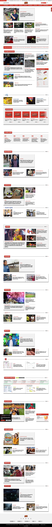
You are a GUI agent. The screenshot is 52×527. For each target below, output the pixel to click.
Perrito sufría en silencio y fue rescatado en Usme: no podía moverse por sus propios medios (41, 31)
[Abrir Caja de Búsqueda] (47, 2)
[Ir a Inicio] (26, 3)
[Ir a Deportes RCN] (7, 312)
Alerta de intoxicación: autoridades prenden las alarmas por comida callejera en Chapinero (18, 173)
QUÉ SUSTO (40, 5)
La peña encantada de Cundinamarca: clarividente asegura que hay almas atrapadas (18, 507)
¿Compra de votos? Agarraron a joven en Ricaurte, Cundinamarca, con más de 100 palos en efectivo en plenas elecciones (13, 202)
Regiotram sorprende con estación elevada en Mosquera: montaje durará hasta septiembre (41, 63)
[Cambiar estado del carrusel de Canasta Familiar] (5, 0)
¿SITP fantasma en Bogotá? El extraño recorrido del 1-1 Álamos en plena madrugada (26, 495)
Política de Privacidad (21, 524)
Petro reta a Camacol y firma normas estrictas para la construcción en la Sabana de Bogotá (30, 203)
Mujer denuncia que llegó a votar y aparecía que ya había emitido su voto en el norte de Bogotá (26, 161)
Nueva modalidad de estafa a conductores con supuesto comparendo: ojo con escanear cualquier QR (8, 31)
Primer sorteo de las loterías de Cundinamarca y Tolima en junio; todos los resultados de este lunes (29, 56)
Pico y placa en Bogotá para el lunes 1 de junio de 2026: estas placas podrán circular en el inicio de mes (30, 71)
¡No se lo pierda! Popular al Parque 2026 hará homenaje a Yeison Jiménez (18, 451)
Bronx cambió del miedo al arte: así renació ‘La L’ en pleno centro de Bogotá (26, 439)
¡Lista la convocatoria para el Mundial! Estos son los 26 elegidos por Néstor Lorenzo (41, 245)
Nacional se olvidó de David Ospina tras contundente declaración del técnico (17, 318)
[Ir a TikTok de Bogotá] (28, 518)
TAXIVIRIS (16, 5)
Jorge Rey (15, 47)
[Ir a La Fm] (6, 95)
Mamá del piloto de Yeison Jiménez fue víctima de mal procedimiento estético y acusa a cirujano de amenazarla (42, 238)
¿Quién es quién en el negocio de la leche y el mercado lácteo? (18, 389)
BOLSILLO (25, 5)
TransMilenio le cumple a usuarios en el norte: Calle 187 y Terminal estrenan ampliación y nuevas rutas (26, 15)
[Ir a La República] (5, 359)
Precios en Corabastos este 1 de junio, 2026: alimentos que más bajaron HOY (41, 352)
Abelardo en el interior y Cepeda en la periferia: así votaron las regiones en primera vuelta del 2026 (42, 232)
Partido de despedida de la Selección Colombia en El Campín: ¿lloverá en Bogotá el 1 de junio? (30, 301)
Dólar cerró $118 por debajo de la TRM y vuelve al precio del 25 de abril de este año (40, 365)
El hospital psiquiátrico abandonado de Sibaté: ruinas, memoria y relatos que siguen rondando (41, 507)
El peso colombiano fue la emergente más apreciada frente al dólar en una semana (18, 365)
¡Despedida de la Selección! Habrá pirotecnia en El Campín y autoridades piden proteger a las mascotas (14, 307)
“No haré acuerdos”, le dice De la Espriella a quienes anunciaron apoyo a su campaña (41, 101)
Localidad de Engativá (48, 47)
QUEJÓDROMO (6, 5)
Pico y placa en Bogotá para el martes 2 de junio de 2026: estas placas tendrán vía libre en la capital (13, 68)
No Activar (8, 420)
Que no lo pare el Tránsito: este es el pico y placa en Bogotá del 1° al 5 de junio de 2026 (18, 278)
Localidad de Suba (21, 47)
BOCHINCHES (30, 5)
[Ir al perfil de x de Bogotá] (23, 518)
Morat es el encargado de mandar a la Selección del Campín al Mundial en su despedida (12, 418)
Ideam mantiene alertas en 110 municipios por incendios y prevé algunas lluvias (41, 389)
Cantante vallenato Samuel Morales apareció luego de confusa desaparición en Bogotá (29, 420)
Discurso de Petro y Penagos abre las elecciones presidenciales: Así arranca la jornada (41, 173)
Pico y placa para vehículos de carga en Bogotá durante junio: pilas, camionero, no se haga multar (41, 40)
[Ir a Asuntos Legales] (9, 207)
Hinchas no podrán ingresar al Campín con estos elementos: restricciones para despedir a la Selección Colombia (23, 77)
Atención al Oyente (28, 524)
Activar (3, 420)
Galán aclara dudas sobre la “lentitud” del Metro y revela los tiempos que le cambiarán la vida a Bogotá (41, 278)
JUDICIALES (11, 5)
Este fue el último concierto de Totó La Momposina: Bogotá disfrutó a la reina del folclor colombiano (30, 412)
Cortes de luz (41, 47)
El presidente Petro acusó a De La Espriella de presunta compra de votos (18, 213)
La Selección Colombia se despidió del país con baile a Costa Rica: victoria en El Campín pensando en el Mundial (35, 140)
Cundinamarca (28, 47)
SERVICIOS (35, 5)
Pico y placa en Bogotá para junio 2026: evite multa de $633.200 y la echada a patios (19, 40)
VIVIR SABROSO (46, 5)
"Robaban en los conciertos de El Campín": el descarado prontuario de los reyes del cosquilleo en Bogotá (30, 196)
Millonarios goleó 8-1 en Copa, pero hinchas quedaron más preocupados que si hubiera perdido (30, 308)
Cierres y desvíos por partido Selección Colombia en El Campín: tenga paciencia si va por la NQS (23, 85)
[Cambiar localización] (43, 2)
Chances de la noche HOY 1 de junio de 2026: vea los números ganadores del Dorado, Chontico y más (26, 340)
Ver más (47, 51)
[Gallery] (26, 116)
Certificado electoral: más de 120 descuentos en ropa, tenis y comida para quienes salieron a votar (18, 352)
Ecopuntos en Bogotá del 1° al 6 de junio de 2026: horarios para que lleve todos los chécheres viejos (30, 474)
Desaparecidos (34, 47)
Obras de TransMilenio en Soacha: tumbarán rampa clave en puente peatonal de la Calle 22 (26, 266)
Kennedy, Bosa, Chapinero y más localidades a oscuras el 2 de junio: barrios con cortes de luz (18, 31)
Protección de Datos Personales (35, 524)
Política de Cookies (43, 524)
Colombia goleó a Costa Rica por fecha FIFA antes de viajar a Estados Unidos (18, 101)
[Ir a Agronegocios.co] (20, 378)
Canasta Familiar (2, 0)
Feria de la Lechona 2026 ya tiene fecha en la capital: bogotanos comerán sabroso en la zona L (41, 451)
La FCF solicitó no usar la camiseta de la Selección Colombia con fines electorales (41, 213)
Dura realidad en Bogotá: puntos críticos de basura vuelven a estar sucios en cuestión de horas (29, 481)
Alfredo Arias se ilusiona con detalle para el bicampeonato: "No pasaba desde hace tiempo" (41, 318)
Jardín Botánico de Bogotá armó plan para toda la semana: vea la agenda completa (29, 31)
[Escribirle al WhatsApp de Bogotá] (30, 518)
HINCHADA (20, 5)
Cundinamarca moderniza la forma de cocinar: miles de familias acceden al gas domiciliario (13, 480)
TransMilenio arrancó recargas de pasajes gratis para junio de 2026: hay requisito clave (41, 25)
